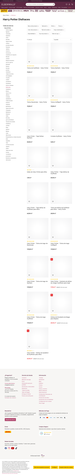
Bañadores (8, 112)
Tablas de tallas (26, 390)
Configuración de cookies (45, 401)
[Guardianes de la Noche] (54, 11)
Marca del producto (33, 26)
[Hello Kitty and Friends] (36, 11)
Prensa (40, 385)
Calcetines (8, 72)
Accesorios (8, 52)
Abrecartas (8, 160)
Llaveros (8, 51)
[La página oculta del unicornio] (42, 455)
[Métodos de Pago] (54, 418)
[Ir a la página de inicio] (8, 4)
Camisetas (8, 33)
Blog (40, 381)
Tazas (7, 37)
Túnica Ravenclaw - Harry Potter (37, 102)
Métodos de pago (26, 379)
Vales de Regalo (26, 392)
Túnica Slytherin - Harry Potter (60, 68)
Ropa (7, 127)
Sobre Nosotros (43, 392)
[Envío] (20, 432)
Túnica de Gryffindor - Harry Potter (37, 68)
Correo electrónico (10, 383)
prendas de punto (10, 45)
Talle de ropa (56, 33)
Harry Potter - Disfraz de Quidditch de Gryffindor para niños (37, 353)
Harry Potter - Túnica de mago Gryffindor (36, 317)
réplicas (7, 49)
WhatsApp (7, 387)
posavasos (8, 156)
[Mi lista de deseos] (66, 4)
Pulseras (8, 102)
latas (7, 138)
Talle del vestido (46, 29)
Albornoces (8, 135)
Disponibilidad (32, 33)
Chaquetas (8, 110)
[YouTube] (12, 448)
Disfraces (8, 87)
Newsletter (41, 379)
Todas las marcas (70, 11)
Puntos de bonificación (27, 395)
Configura (54, 467)
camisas (7, 58)
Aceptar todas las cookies (66, 467)
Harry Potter (7, 28)
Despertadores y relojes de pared (13, 137)
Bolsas (7, 91)
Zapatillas (8, 140)
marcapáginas (9, 75)
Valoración (45, 26)
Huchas (7, 152)
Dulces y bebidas (9, 85)
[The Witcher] (61, 11)
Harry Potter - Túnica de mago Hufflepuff (60, 244)
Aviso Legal (41, 403)
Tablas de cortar (9, 150)
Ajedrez (7, 129)
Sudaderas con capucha (11, 54)
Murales (7, 56)
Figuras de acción (10, 108)
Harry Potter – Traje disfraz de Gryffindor (60, 172)
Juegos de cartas (9, 73)
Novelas (7, 68)
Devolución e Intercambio (28, 386)
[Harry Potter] (4, 11)
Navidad (7, 39)
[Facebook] (6, 448)
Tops (7, 142)
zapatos (7, 146)
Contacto (24, 377)
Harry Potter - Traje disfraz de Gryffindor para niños (36, 208)
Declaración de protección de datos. (10, 473)
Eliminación (24, 388)
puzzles (7, 70)
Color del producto (33, 29)
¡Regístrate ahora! (10, 419)
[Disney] (32, 11)
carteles (7, 125)
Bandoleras (8, 106)
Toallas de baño (9, 100)
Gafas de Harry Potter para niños (37, 172)
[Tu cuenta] (69, 4)
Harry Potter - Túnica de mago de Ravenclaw (37, 244)
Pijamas (7, 66)
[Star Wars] (10, 11)
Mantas (7, 131)
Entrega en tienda (26, 394)
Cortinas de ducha (10, 144)
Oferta (53, 26)
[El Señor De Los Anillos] (17, 11)
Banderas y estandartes (11, 158)
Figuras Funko (9, 41)
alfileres (7, 95)
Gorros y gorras (9, 62)
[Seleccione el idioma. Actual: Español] (72, 1)
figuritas (7, 31)
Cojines (7, 79)
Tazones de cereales (10, 121)
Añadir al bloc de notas (29, 61)
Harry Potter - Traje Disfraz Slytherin (35, 137)
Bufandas (8, 64)
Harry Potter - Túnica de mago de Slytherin (37, 282)
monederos (8, 81)
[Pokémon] (41, 11)
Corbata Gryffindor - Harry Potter (61, 136)
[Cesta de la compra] (72, 4)
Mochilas (8, 117)
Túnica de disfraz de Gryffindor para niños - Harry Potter (60, 208)
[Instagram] (9, 448)
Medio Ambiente (43, 390)
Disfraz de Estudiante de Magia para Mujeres (60, 317)
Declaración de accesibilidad (46, 399)
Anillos (7, 148)
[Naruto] (26, 11)
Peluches (8, 47)
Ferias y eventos (43, 388)
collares (7, 43)
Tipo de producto (44, 33)
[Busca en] (53, 4)
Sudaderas (8, 89)
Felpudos (8, 104)
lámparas (8, 114)
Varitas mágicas (9, 30)
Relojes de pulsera (10, 60)
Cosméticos (8, 154)
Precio (60, 26)
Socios (40, 387)
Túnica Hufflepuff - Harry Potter (60, 102)
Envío (23, 381)
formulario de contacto (10, 397)
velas (7, 133)
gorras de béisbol (10, 119)
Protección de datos (44, 397)
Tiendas (41, 377)
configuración (16, 470)
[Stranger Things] (48, 11)
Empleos (41, 383)
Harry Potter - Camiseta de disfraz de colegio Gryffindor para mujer (61, 282)
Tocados (8, 77)
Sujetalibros (8, 98)
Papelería (8, 35)
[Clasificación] (62, 39)
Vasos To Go (8, 93)
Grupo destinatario (59, 29)
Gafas (7, 116)
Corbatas (8, 96)
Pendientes (8, 83)
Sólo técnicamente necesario (41, 467)
